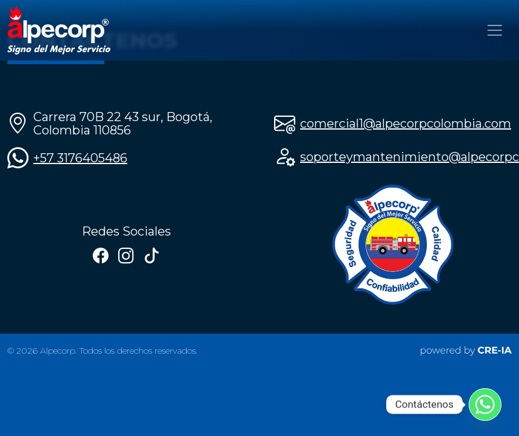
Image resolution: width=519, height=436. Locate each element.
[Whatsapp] (485, 404)
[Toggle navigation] (495, 30)
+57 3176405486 (80, 158)
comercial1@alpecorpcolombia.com (405, 123)
